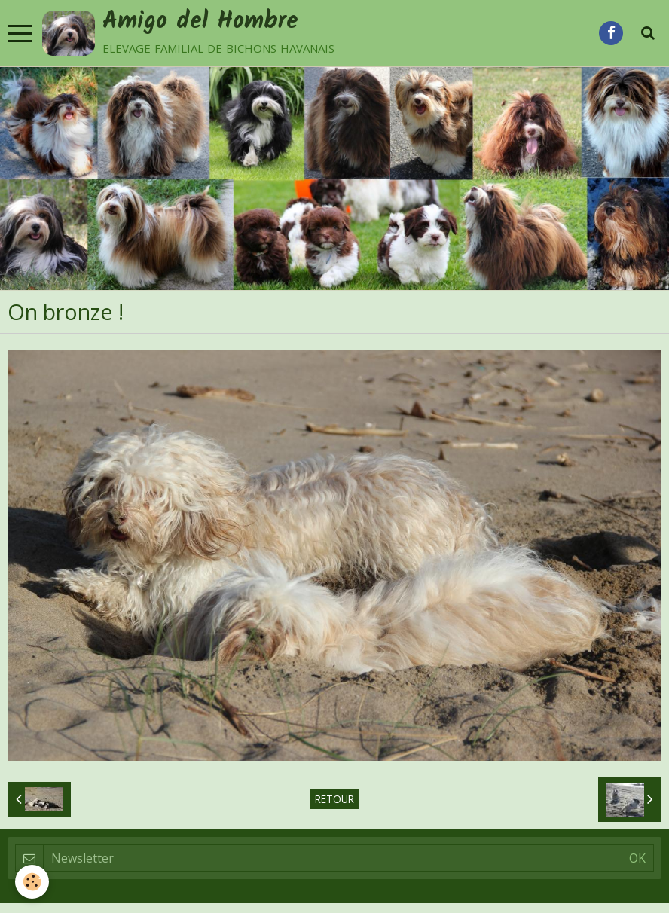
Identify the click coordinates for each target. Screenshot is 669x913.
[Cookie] (32, 882)
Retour (334, 799)
